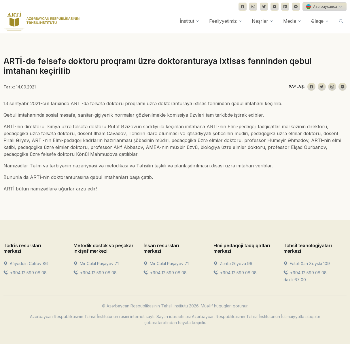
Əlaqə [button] (317, 21)
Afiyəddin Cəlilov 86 (25, 263)
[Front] (41, 21)
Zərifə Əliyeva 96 (232, 263)
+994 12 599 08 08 (25, 272)
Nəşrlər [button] (260, 21)
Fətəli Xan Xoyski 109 (306, 263)
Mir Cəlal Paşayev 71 (96, 263)
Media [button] (289, 21)
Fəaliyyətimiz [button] (223, 21)
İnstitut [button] (187, 21)
